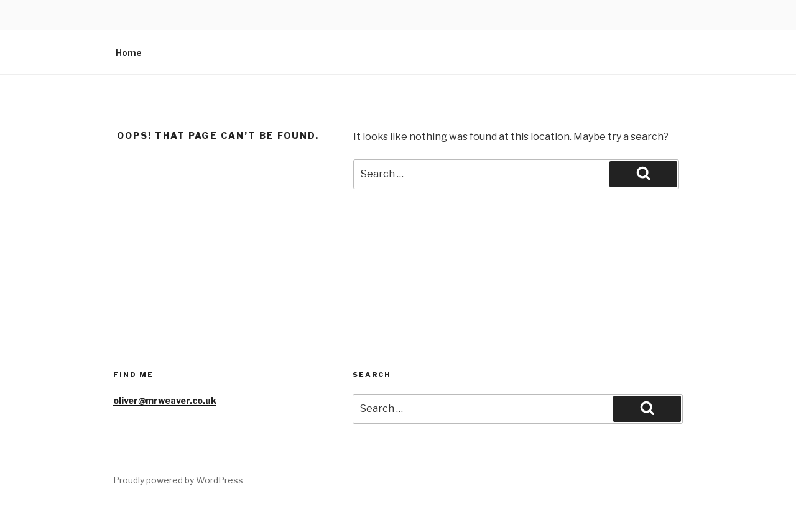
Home (129, 52)
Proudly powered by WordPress (178, 480)
